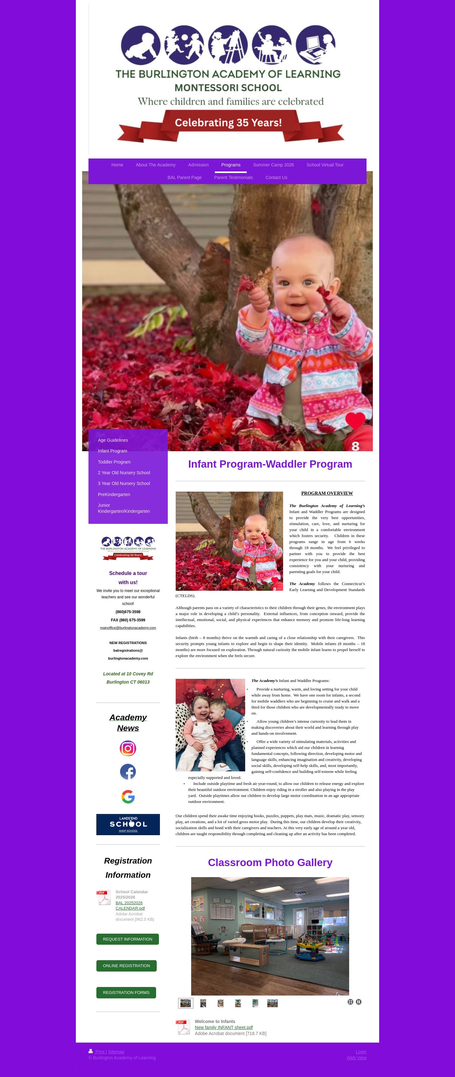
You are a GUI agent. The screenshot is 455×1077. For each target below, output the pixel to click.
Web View (357, 1057)
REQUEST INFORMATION (127, 939)
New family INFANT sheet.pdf (224, 1027)
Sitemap (116, 1051)
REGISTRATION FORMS (126, 992)
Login (361, 1051)
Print (97, 1051)
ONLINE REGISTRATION (126, 965)
